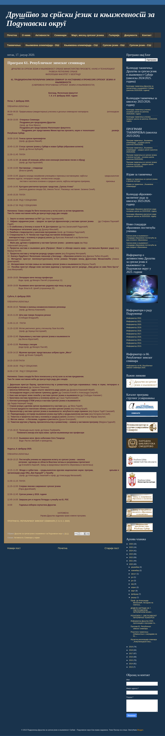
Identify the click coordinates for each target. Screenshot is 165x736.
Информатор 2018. (134, 331)
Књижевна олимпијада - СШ (81, 45)
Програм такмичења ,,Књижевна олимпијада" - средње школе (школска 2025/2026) (141, 150)
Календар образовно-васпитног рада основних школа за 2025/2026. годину (141, 210)
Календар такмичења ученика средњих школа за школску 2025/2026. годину (141, 119)
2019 (131, 647)
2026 (131, 544)
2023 (131, 554)
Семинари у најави (32, 538)
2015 (131, 660)
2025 (131, 547)
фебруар (135, 594)
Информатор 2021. (134, 321)
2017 (131, 653)
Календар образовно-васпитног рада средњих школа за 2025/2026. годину (141, 215)
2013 (131, 667)
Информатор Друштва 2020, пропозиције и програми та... (143, 622)
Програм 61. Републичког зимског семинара (141, 627)
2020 (131, 564)
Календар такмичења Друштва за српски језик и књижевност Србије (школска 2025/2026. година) (140, 88)
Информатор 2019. (134, 327)
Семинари (60, 35)
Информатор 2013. (134, 346)
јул (132, 577)
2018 (131, 650)
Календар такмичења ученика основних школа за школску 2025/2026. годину (138, 112)
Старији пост (112, 548)
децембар (135, 567)
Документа (130, 35)
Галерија (114, 35)
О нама (26, 35)
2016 (131, 657)
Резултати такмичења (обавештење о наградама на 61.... (144, 634)
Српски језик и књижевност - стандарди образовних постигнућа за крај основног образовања (141, 238)
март (133, 591)
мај (132, 584)
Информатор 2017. (134, 334)
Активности (42, 35)
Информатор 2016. (134, 337)
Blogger (140, 730)
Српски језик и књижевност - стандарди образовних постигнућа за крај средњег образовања (141, 245)
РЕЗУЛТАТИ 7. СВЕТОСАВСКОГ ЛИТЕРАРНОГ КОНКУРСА (144, 617)
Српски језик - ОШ (114, 45)
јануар (134, 597)
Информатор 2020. (134, 324)
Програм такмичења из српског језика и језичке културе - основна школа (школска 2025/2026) (141, 157)
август (134, 574)
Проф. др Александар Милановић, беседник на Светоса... (142, 603)
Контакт (146, 35)
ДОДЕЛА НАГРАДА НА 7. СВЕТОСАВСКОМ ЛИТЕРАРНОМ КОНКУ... (142, 610)
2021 (131, 561)
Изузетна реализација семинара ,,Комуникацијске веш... (144, 640)
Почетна (12, 35)
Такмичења (14, 45)
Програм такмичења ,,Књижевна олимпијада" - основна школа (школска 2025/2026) (139, 143)
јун (132, 581)
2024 (131, 551)
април (133, 587)
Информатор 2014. (134, 343)
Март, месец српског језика (88, 35)
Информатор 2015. (134, 340)
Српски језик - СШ (140, 45)
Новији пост (14, 548)
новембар (135, 570)
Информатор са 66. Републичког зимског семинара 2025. (139, 367)
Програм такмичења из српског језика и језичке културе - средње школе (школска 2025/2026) (141, 164)
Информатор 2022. (134, 318)
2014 (131, 664)
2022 (131, 557)
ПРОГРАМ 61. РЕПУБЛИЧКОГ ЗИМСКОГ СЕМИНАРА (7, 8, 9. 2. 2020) (38, 521)
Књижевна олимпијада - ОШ (42, 45)
